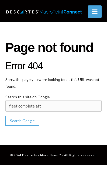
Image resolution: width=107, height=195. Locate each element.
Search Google (22, 120)
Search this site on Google (27, 97)
